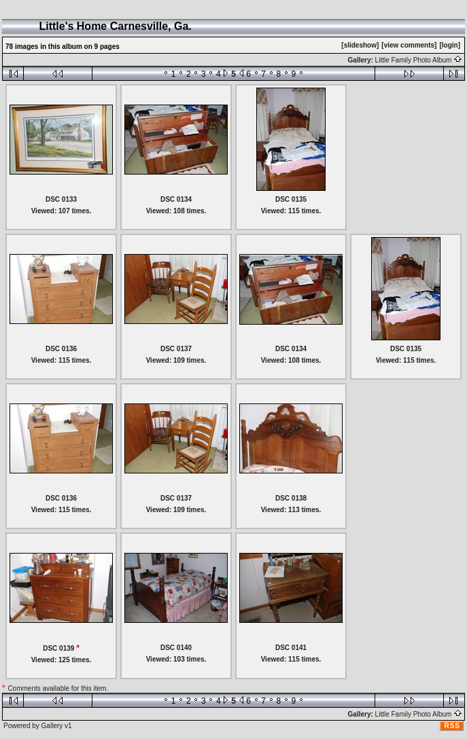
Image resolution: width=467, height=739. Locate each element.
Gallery (52, 725)
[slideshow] (360, 45)
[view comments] (408, 45)
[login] (449, 45)
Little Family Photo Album (419, 60)
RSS (452, 725)
